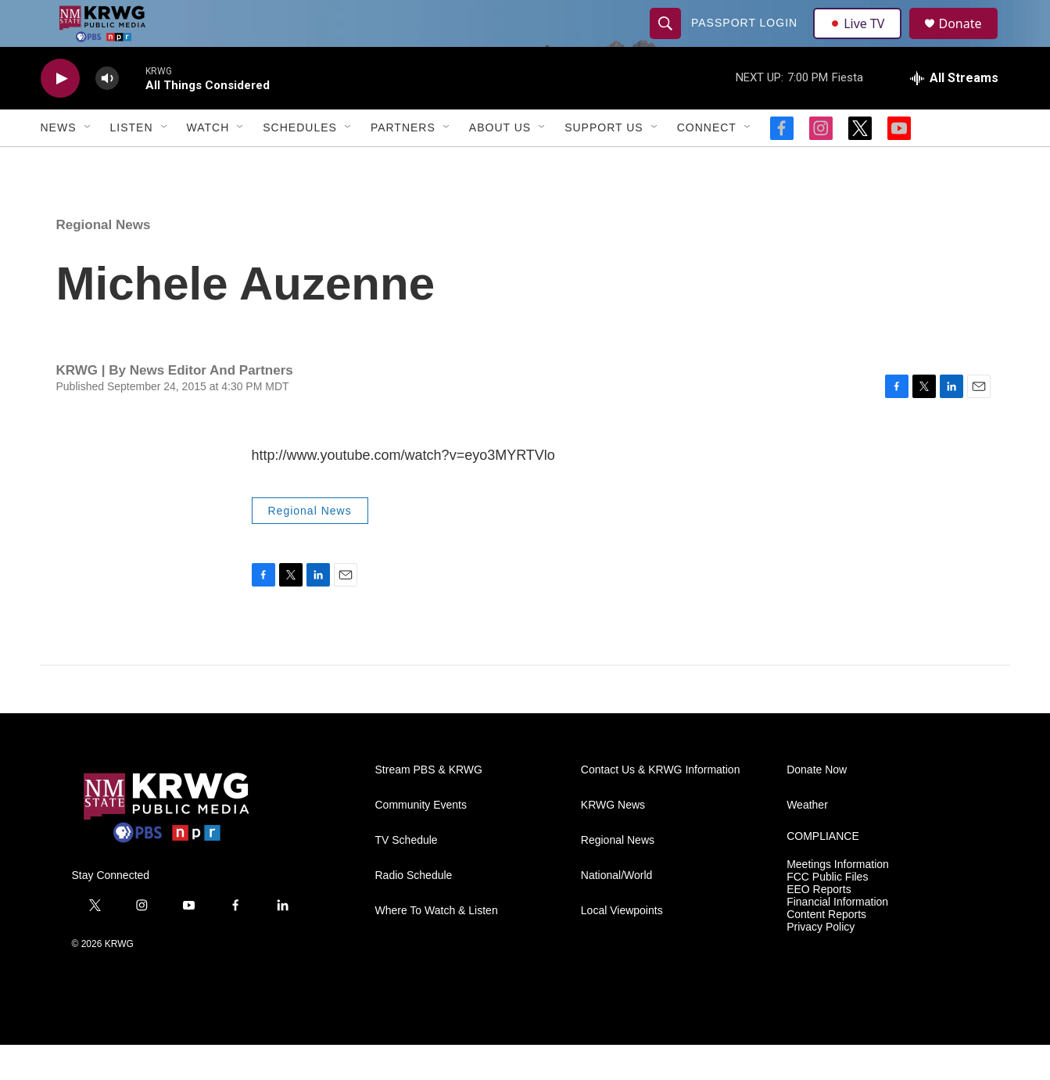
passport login (746, 40)
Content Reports (826, 950)
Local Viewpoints (622, 946)
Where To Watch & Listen (436, 946)
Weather (807, 840)
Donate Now (817, 805)
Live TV (862, 40)
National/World (617, 911)
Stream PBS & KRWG (428, 805)
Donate (970, 41)
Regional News (103, 260)
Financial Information (837, 937)
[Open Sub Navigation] (88, 162)
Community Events (421, 840)
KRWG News (613, 840)
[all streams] (954, 113)
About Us (500, 162)
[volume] (107, 113)
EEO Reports (819, 925)
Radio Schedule (414, 911)
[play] (60, 114)
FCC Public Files (827, 912)
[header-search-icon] (667, 40)
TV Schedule (406, 875)
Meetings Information (838, 900)
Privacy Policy (821, 962)
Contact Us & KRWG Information (660, 805)
